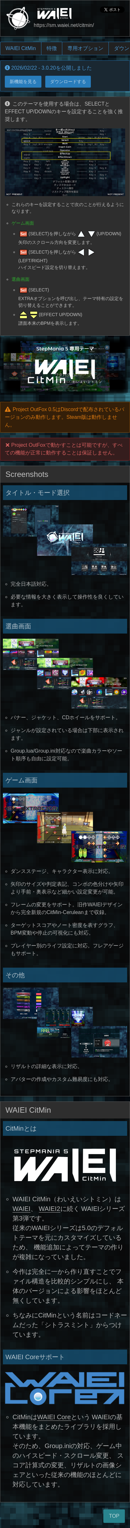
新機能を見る (23, 81)
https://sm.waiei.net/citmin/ (64, 25)
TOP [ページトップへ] (114, 1516)
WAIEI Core (54, 1416)
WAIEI (21, 1208)
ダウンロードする (68, 81)
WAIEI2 (49, 1208)
